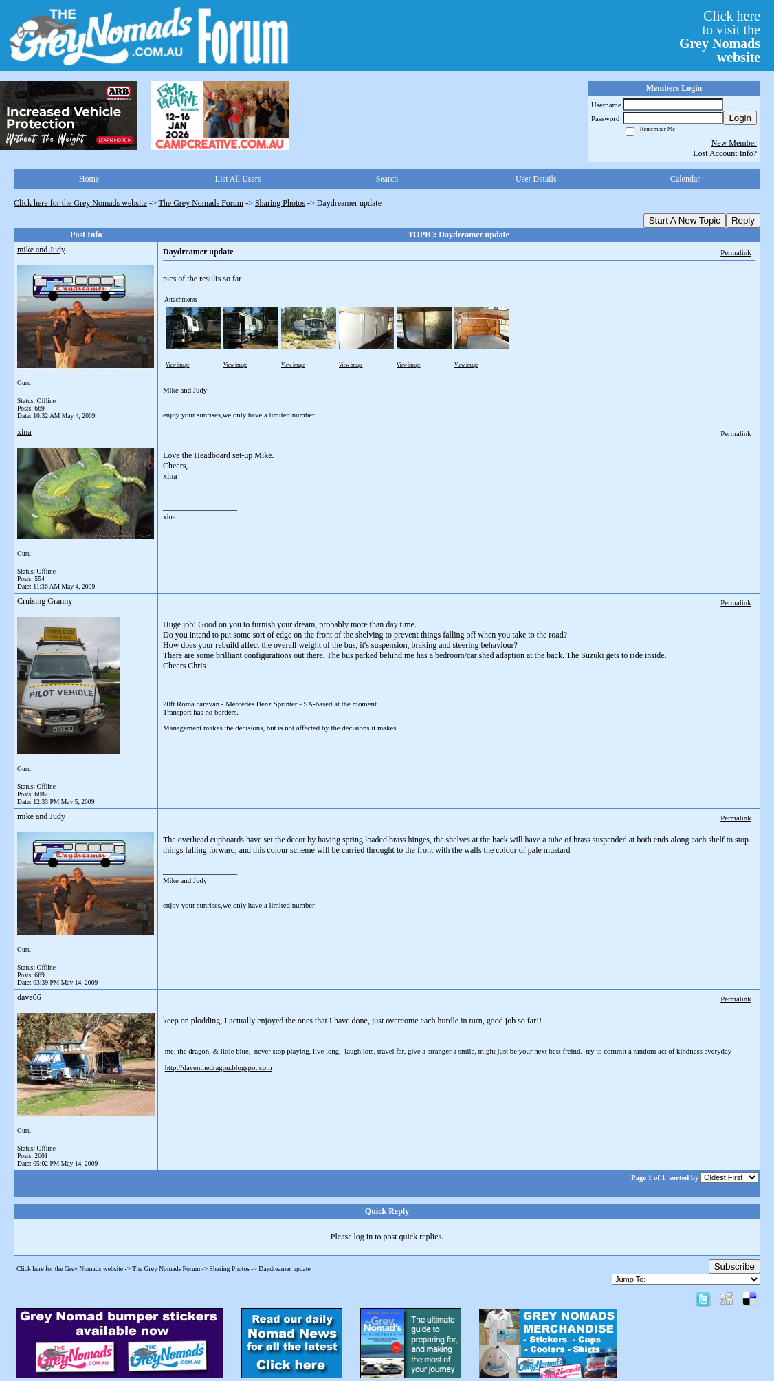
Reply (743, 220)
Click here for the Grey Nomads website (80, 203)
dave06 (29, 997)
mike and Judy (41, 249)
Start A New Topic (684, 220)
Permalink (735, 252)
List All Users (238, 179)
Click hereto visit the (719, 36)
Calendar (685, 179)
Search (387, 179)
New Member (734, 143)
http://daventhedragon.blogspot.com (218, 1067)
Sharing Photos (280, 203)
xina (24, 432)
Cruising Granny (44, 601)
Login (740, 118)
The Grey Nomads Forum (201, 203)
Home (89, 179)
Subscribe (734, 1266)
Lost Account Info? (725, 153)
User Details (536, 179)
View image (178, 365)
